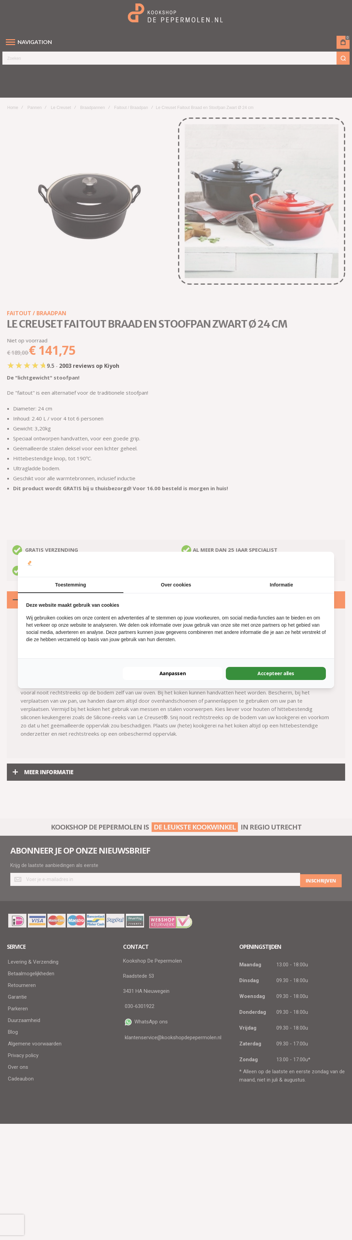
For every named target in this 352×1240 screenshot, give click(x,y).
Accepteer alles (276, 673)
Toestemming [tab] (70, 585)
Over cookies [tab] (176, 585)
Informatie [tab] (281, 585)
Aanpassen (172, 673)
